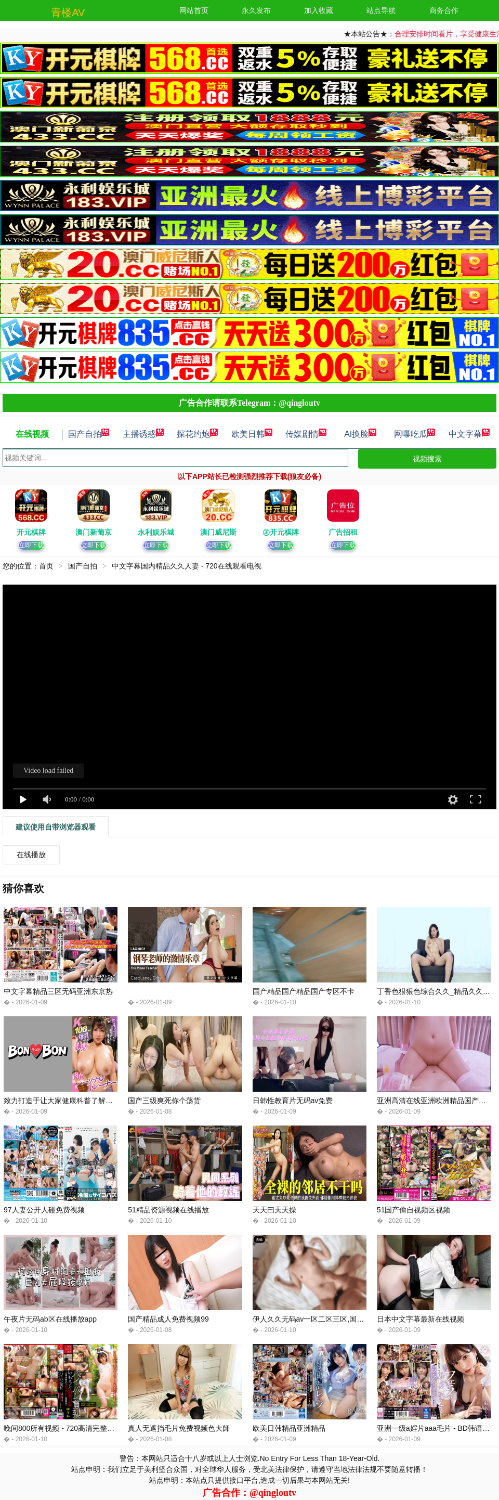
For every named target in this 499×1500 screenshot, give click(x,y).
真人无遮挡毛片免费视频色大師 (179, 1428)
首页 (46, 566)
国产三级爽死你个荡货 (164, 1100)
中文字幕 (469, 434)
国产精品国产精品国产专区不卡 (303, 991)
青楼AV (68, 12)
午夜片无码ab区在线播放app (50, 1319)
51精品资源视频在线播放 (168, 1210)
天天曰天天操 (274, 1210)
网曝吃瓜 (415, 434)
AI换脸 (360, 434)
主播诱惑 (143, 434)
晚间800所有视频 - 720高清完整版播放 (66, 1428)
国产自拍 (89, 434)
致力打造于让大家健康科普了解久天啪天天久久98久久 (91, 1100)
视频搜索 (427, 459)
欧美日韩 (252, 434)
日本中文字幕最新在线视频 (420, 1319)
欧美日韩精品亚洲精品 (289, 1428)
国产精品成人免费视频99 (168, 1319)
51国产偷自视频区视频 (414, 1210)
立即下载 (31, 545)
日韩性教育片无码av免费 (293, 1100)
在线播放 (31, 854)
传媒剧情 (306, 434)
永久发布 (256, 10)
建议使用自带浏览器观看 (56, 827)
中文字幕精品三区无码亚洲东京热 (58, 991)
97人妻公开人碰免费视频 (44, 1210)
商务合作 (443, 10)
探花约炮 (197, 434)
